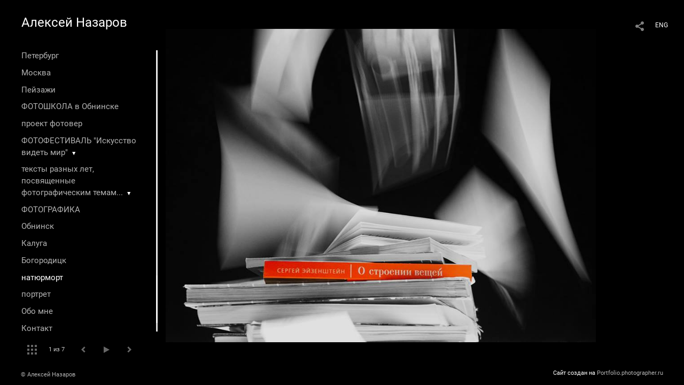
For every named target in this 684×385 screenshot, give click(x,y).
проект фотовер (51, 123)
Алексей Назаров (74, 22)
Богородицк (43, 260)
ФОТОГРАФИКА (50, 209)
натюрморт (42, 277)
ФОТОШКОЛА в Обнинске (70, 106)
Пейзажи (38, 90)
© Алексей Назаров (48, 374)
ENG (661, 25)
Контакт (36, 328)
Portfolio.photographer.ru (630, 372)
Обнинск (37, 226)
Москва (36, 73)
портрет (36, 294)
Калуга (34, 243)
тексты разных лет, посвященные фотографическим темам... (72, 180)
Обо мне (37, 311)
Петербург (40, 55)
